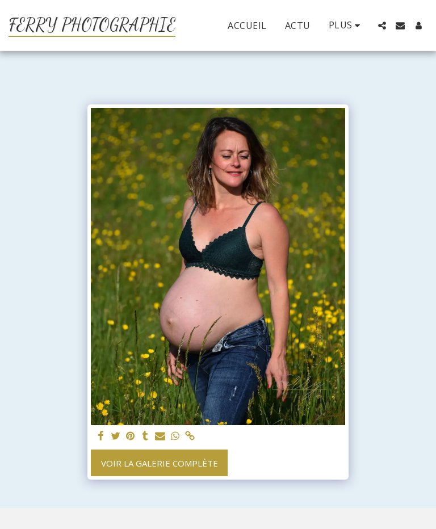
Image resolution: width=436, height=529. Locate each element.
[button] (382, 25)
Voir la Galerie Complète (159, 463)
